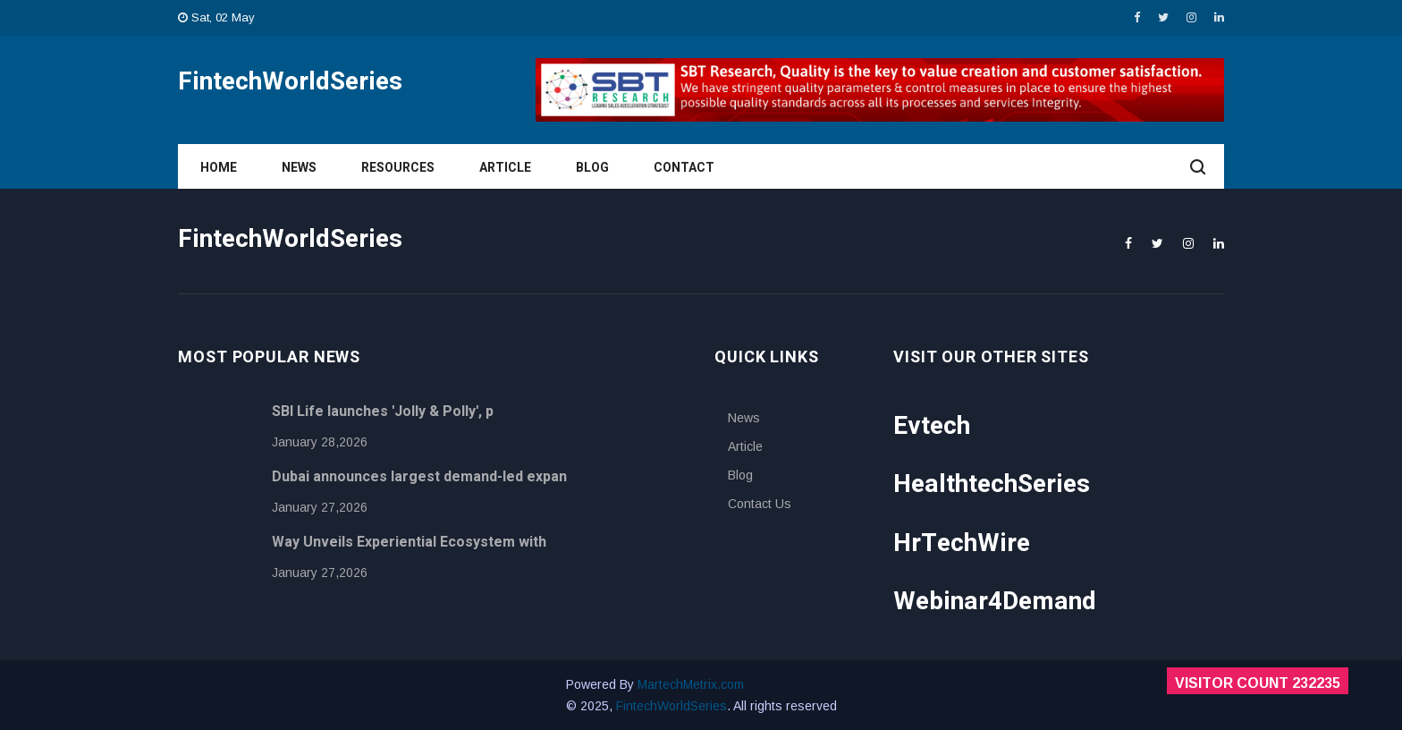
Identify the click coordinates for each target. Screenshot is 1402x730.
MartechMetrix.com (691, 684)
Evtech (931, 426)
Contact (684, 167)
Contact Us (759, 504)
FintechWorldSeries (671, 706)
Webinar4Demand (994, 601)
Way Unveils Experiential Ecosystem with (409, 542)
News (299, 167)
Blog (592, 167)
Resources (398, 167)
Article (505, 167)
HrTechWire (961, 543)
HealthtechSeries (991, 484)
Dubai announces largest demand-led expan (419, 477)
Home (218, 167)
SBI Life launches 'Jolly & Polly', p (383, 411)
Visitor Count (1257, 683)
